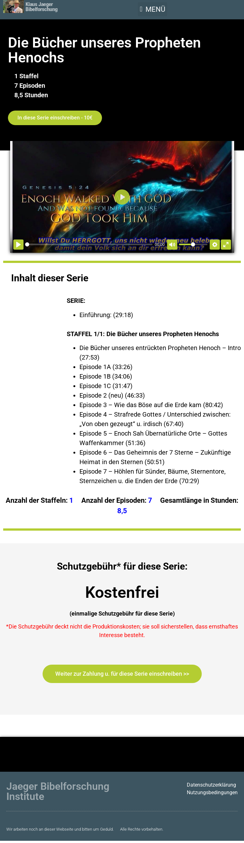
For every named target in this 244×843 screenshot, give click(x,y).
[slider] (88, 244)
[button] (152, 9)
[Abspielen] (18, 244)
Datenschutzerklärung (211, 785)
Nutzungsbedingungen (212, 792)
